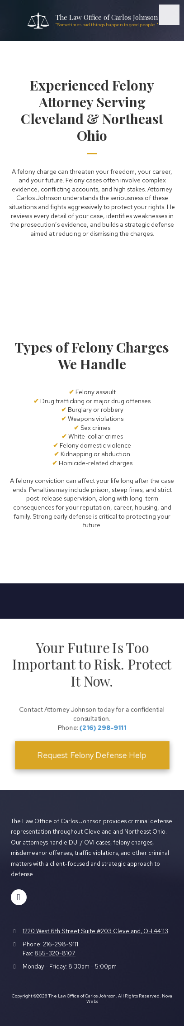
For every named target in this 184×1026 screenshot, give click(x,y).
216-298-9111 (60, 944)
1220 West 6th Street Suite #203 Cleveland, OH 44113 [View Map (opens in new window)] (95, 931)
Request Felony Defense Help (92, 750)
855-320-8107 (54, 953)
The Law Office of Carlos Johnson (107, 17)
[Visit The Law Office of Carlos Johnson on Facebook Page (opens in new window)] (19, 897)
